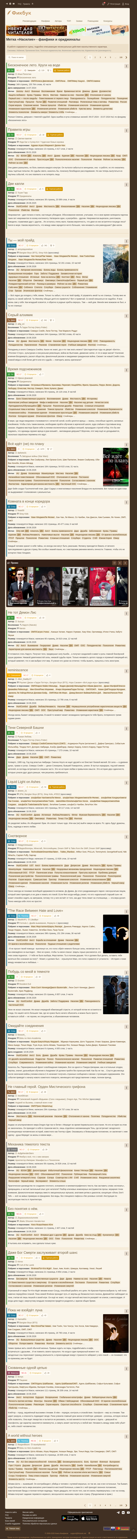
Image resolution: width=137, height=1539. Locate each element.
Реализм (98, 159)
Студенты (86, 538)
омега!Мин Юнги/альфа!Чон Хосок (72, 801)
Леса (78, 277)
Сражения (41, 409)
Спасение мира (101, 1404)
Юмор (59, 416)
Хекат (92, 1268)
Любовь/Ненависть (31, 535)
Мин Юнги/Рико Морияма (42, 689)
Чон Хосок (79, 1326)
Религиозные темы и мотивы (93, 102)
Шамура (74, 1268)
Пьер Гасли (58, 930)
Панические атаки (44, 872)
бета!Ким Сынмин (58, 804)
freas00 (19, 510)
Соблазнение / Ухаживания (84, 287)
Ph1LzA (90, 852)
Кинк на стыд (90, 1235)
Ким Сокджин (14, 1329)
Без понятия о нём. (23, 1209)
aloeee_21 (21, 791)
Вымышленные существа (32, 1340)
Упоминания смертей (88, 413)
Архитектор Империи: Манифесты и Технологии (37, 1160)
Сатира (50, 1177)
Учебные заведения (77, 345)
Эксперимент (41, 1181)
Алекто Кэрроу (88, 747)
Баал (55, 1268)
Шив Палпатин (69, 460)
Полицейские (93, 98)
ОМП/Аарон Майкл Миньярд (44, 686)
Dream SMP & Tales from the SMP (73, 848)
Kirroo (19, 1261)
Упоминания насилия (39, 883)
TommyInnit (101, 852)
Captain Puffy (22, 855)
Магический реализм (43, 1116)
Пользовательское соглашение (35, 1521)
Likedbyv (33, 919)
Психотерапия (114, 876)
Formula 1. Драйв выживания (32, 923)
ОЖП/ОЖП (91, 689)
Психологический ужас (70, 876)
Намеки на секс (67, 95)
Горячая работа (61, 70)
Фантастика (14, 484)
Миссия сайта (28, 1512)
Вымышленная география (21, 273)
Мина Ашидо (14, 1045)
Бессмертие (21, 1279)
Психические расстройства (21, 876)
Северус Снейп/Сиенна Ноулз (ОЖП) (48, 743)
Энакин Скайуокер (85, 460)
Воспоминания (48, 91)
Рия (77, 1387)
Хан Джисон (91, 517)
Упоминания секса (88, 1177)
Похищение (122, 98)
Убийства (62, 105)
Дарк (76, 531)
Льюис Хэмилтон (30, 930)
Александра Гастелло (65, 1387)
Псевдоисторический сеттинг (22, 284)
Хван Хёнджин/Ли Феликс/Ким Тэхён (35, 259)
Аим (61, 1268)
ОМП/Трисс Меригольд (41, 1106)
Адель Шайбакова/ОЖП (66, 1383)
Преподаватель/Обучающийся (22, 406)
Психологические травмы (20, 480)
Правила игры (19, 129)
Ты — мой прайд (21, 240)
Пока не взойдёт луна (25, 1310)
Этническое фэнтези (32, 291)
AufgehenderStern (24, 1153)
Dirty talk (20, 531)
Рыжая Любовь (23, 737)
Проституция (43, 159)
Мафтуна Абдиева (27, 1387)
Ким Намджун (91, 1326)
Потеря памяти (26, 1343)
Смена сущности (62, 287)
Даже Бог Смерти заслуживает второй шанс (43, 1252)
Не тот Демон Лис (22, 612)
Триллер (53, 879)
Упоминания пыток (59, 883)
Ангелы (19, 91)
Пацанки (23, 1380)
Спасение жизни (31, 105)
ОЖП (10, 521)
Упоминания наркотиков (20, 109)
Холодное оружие (26, 416)
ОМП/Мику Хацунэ (75, 81)
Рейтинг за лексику (112, 159)
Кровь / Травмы (34, 95)
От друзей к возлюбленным (21, 1059)
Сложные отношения (94, 406)
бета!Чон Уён (91, 804)
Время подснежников (25, 369)
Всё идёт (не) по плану (26, 444)
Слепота (38, 287)
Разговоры (74, 102)
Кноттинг (66, 277)
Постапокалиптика (113, 1469)
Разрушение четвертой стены (22, 1177)
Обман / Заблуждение (68, 1401)
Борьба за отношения (46, 940)
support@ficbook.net (78, 1533)
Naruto (22, 628)
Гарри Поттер (103, 747)
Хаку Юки (86, 632)
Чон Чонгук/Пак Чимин (41, 256)
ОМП (123, 517)
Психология (86, 159)
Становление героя (57, 345)
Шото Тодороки (87, 1041)
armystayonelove (24, 249)
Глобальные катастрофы (71, 1397)
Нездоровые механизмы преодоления (74, 869)
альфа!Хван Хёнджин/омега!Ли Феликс (81, 797)
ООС (11, 159)
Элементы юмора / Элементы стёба (47, 112)
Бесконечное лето (27, 77)
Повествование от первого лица (54, 98)
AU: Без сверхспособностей (33, 1462)
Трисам (18, 291)
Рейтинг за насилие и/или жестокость (80, 1472)
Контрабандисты (111, 1465)
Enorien (19, 980)
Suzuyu (19, 621)
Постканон (84, 477)
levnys (19, 1377)
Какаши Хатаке (58, 632)
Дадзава (26, 1465)
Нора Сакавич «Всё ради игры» (83, 682)
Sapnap (32, 855)
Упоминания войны (17, 413)
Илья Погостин (23, 74)
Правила (26, 4)
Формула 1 (52, 923)
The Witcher (83, 1099)
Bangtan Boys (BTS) (28, 253)
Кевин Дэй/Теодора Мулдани (111, 689)
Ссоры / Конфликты (18, 1476)
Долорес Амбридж (40, 747)
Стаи (11, 291)
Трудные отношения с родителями (64, 944)
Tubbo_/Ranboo (67, 852)
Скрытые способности (71, 1404)
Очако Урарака (102, 1041)
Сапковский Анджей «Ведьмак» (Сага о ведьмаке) (42, 1099)
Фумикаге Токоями (107, 1045)
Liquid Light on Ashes (24, 782)
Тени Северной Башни (26, 728)
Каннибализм (91, 1465)
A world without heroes (25, 1435)
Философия (14, 1181)
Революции (39, 1404)
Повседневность (77, 98)
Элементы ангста (64, 1343)
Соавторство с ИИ (64, 1177)
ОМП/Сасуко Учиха (40, 632)
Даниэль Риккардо (72, 926)
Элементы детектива (102, 109)
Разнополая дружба (62, 406)
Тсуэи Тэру (21, 193)
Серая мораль (15, 105)
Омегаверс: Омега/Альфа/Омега (60, 280)
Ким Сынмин (104, 517)
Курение (66, 156)
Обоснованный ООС (45, 477)
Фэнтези (35, 210)
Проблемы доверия (107, 872)
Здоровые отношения (19, 277)
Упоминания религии (46, 109)
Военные (36, 91)
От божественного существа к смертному (28, 1282)
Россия (123, 102)
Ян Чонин (115, 517)
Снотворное (17, 836)
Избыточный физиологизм (60, 1170)
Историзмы (92, 399)
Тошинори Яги (63, 1045)
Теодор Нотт (25, 747)
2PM (21, 794)
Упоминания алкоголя (78, 105)
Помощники (93, 21)
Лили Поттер (51, 331)
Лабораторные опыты (102, 1397)
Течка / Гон (63, 818)
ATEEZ (57, 794)
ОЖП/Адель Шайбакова (42, 1383)
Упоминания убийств (67, 109)
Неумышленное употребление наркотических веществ (97, 706)
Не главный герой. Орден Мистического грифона (46, 1087)
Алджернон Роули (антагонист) (82, 743)
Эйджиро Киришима (69, 1041)
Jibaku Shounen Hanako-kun (32, 1221)
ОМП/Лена (60, 81)
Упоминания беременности (109, 409)
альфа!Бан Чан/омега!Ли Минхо (46, 797)
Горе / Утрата (15, 1465)
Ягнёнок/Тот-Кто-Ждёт (41, 1268)
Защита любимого (17, 95)
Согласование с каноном (83, 480)
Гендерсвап (45, 645)
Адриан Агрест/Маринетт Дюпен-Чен (48, 145)
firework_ (20, 1035)
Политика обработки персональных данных (40, 1524)
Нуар (118, 156)
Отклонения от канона (100, 95)
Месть (46, 95)
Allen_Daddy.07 (23, 679)
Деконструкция (40, 1170)
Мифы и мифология (49, 402)
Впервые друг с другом (51, 1235)
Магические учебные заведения (23, 402)
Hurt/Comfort (22, 206)
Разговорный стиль (97, 1174)
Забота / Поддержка (49, 273)
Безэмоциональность (72, 1462)
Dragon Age (72, 1099)
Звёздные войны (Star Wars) (35, 456)
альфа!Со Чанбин (75, 804)
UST (32, 865)
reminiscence (18, 670)
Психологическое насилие (67, 159)
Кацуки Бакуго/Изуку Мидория (45, 1041)
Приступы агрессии (88, 872)
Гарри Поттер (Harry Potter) (34, 327)
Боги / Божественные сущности (30, 399)
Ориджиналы (25, 196)
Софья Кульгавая (105, 1383)
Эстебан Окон (45, 930)
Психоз (50, 1059)
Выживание (33, 645)
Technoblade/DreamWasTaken (44, 852)
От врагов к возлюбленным (114, 535)
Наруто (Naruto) (29, 625)
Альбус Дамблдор (58, 747)
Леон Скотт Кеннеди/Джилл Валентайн (49, 987)
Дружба (83, 531)
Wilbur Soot (81, 852)
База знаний (10, 1521)
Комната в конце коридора (29, 501)
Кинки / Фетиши (81, 1170)
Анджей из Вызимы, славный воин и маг (34, 1102)
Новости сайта (11, 1512)
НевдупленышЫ (24, 845)
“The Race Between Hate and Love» (35, 910)
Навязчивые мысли (50, 535)
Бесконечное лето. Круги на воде (34, 65)
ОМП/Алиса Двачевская (42, 81)
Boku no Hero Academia (30, 1038)
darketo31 (20, 453)
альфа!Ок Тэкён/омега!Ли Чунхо (33, 804)
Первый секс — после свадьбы (23, 98)
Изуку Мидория (51, 1451)
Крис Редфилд (26, 991)
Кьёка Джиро (92, 1045)
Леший (99, 1268)
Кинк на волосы (48, 277)
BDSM (24, 156)
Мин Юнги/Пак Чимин (41, 1326)
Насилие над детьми (83, 402)
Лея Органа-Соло (54, 460)
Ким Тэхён (57, 1326)
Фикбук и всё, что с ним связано (34, 1157)
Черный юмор (117, 883)
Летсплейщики (50, 848)
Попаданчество (108, 98)
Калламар (83, 1268)
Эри (76, 1451)
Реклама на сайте (30, 1515)
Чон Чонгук (68, 1326)
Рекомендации (29, 21)
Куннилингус (108, 1235)
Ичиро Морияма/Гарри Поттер (70, 689)
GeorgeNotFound (114, 852)
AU (17, 156)
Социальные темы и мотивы (22, 409)
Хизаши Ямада (78, 1045)
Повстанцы (98, 1469)
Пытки (39, 102)
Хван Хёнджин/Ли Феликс (66, 256)
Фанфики (45, 21)
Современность (26, 1062)
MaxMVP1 (21, 919)
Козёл (66, 1268)
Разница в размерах (46, 284)
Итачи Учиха (109, 632)
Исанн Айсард (26, 463)
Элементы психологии (19, 112)
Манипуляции (47, 473)
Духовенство (105, 91)
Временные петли (72, 91)
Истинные (34, 277)
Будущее (39, 1397)
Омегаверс (39, 280)
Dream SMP (94, 848)
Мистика (54, 95)
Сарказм (41, 1177)
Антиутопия (28, 1397)
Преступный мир (16, 102)
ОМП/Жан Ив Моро (58, 693)
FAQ (19, 4)
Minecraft (38, 848)
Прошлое (30, 102)
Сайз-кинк (13, 287)
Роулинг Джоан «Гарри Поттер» (33, 682)
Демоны (86, 91)
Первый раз (82, 280)
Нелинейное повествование (21, 477)
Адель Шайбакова (87, 1383)
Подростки (40, 1059)
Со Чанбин (80, 517)
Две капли (16, 184)
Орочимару (97, 632)
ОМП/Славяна (93, 81)
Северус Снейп (38, 331)
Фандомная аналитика (109, 1177)
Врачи (59, 91)
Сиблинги (28, 287)
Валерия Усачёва (45, 1387)
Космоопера (34, 473)
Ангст (27, 91)
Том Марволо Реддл (67, 331)
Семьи (107, 1472)
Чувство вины (85, 109)
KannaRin (20, 1319)
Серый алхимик (20, 315)
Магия (48, 341)
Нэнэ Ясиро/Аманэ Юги (42, 1224)
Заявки (79, 21)
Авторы (58, 21)
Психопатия (100, 876)
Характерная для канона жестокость (38, 484)
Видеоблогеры (26, 848)
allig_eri (19, 324)
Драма (95, 91)
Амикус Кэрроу (74, 747)
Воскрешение (51, 1397)
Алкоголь (37, 156)
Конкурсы (107, 21)
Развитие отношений (57, 102)
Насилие (80, 95)
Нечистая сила (101, 402)
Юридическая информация (33, 1518)
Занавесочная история (71, 273)
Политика (95, 1116)
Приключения (30, 345)
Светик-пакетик (23, 138)
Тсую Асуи (37, 1045)
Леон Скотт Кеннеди (78, 987)
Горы (36, 273)
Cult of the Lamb (26, 1265)
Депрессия (75, 865)
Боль (38, 1055)
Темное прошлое (48, 105)
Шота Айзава (49, 1045)
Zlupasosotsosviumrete (26, 1218)
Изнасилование (68, 206)
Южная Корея (105, 538)
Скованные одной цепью (27, 1368)
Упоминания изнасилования (93, 879)
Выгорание (115, 1462)
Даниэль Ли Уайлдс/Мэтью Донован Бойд (28, 693)
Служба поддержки (12, 1524)
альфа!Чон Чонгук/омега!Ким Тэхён (37, 801)
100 (121, 57)
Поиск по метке (16, 57)
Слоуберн (48, 287)
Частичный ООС (68, 484)
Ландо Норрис (14, 930)
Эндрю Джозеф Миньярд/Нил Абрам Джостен (80, 686)
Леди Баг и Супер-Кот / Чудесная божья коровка (41, 142)
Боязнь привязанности (67, 270)
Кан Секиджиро (97, 1451)
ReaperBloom (22, 1444)
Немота (107, 1279)
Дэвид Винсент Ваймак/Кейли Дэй (85, 693)
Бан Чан (60, 517)
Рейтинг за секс (16, 163)
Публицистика (80, 1174)
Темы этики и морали (38, 1476)
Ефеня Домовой (24, 378)
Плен (57, 1238)
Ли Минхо (69, 517)
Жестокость (49, 206)
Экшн (50, 649)
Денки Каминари (117, 1041)
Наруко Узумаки (73, 632)
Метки (85, 277)
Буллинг (94, 1462)
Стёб (95, 538)
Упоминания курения (99, 105)
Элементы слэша (57, 1181)
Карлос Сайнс (88, 926)
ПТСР (11, 538)
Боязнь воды (50, 270)
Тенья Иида (26, 1045)
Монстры (38, 1401)
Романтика (114, 102)
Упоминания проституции (60, 413)
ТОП (69, 21)
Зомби (80, 1465)
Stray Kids (43, 253)
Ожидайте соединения (26, 1026)
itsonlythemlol (38, 1444)
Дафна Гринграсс (106, 743)
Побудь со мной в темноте (29, 971)
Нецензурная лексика (100, 156)
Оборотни (27, 280)
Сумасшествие (40, 879)
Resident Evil (25, 984)
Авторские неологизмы (31, 270)
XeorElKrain (21, 1096)
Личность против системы (20, 1401)
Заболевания (95, 531)
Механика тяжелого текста (29, 1144)
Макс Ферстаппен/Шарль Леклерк (46, 926)
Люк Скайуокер (37, 460)
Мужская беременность (90, 815)
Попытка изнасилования (66, 872)
